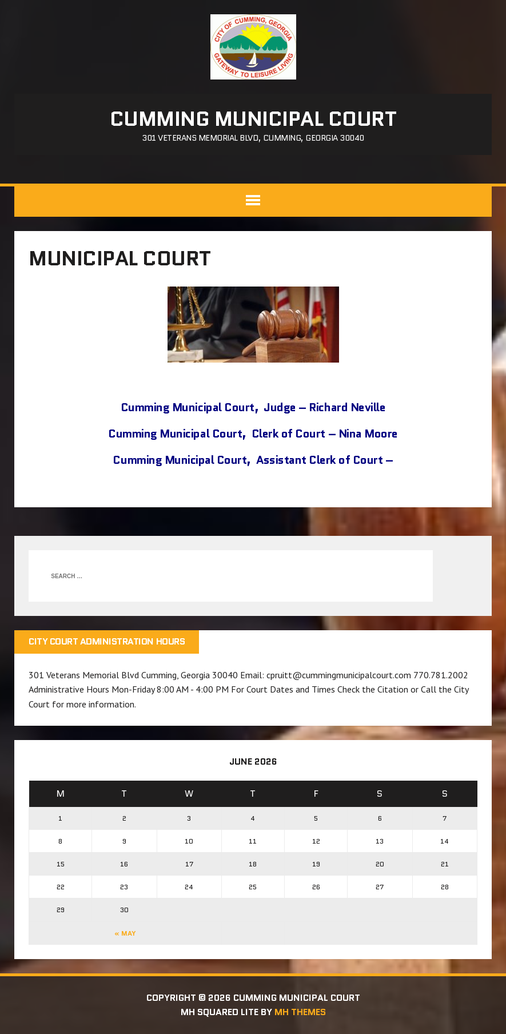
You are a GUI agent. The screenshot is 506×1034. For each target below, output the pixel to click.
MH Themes (300, 1012)
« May (125, 933)
